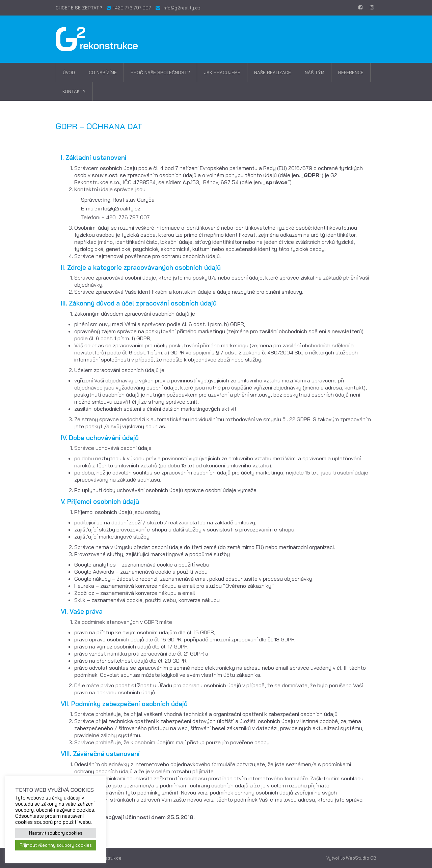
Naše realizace (272, 72)
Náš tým (314, 72)
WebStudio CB (361, 858)
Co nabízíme (103, 72)
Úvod (69, 72)
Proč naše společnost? (160, 72)
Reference (350, 72)
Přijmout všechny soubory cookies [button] (56, 845)
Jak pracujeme (222, 72)
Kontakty (74, 91)
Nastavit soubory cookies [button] (55, 833)
